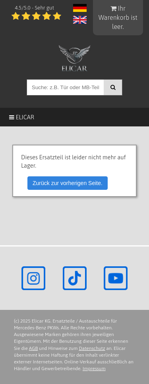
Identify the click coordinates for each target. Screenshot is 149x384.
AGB (33, 348)
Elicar (21, 117)
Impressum (94, 368)
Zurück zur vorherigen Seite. (68, 183)
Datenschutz (92, 348)
